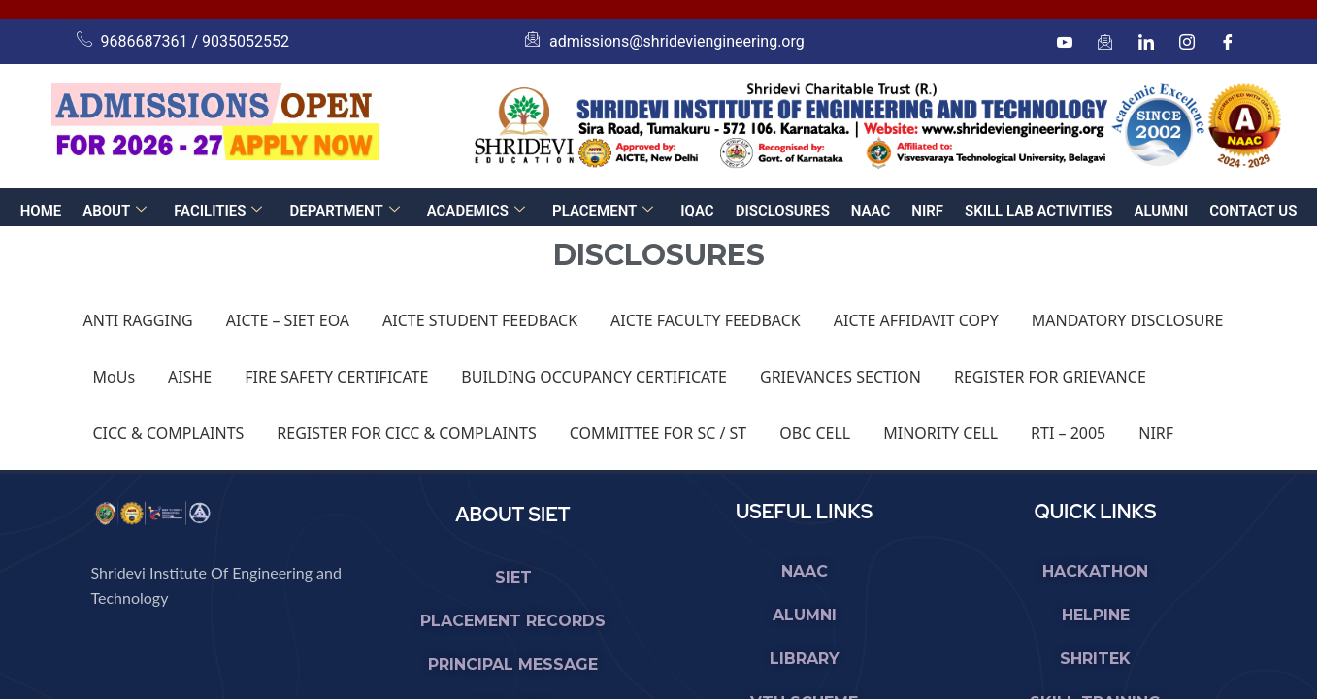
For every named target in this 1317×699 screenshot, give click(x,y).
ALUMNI (1161, 210)
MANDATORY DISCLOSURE (1128, 320)
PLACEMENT (602, 210)
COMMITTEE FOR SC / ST (658, 433)
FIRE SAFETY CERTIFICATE (336, 376)
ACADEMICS (476, 210)
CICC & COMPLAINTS (169, 433)
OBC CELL (814, 433)
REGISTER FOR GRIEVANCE (1050, 376)
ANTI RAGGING (138, 320)
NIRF (927, 210)
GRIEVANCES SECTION (840, 376)
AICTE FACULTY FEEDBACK (705, 320)
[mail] (1105, 41)
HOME (41, 210)
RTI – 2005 (1068, 433)
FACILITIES (218, 210)
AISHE (190, 376)
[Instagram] (1187, 41)
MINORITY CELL (940, 433)
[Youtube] (1064, 41)
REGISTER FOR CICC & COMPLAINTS (406, 433)
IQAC (696, 210)
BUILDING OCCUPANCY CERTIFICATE (594, 376)
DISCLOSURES (783, 210)
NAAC (870, 210)
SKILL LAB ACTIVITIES (1038, 210)
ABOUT (114, 210)
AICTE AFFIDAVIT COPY (916, 320)
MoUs (114, 376)
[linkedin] (1146, 41)
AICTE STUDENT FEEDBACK (479, 320)
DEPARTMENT (344, 210)
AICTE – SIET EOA (287, 320)
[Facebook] (1227, 41)
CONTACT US (1253, 210)
